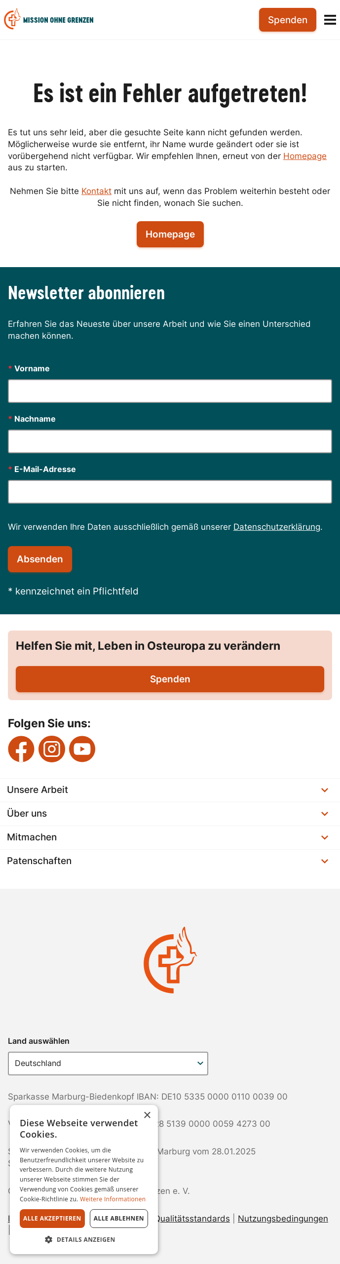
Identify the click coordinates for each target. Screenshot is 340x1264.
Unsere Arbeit (167, 789)
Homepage (305, 156)
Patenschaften (167, 861)
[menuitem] (56, 20)
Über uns (167, 813)
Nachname (32, 419)
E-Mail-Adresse (42, 469)
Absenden (40, 559)
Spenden (170, 679)
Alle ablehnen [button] (119, 1218)
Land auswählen (39, 1041)
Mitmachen (167, 837)
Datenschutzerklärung (276, 527)
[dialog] (84, 1179)
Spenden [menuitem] (287, 20)
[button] (84, 1239)
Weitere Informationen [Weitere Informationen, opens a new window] (113, 1199)
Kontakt (96, 191)
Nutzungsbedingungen (283, 1219)
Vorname (29, 368)
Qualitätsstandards (192, 1219)
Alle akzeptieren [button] (52, 1218)
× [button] (147, 1115)
